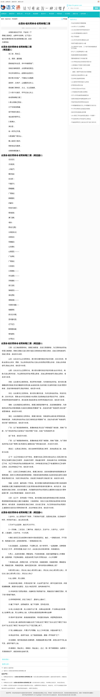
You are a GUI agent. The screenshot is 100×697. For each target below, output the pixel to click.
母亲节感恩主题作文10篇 (78, 43)
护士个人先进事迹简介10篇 (79, 51)
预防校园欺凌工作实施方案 (79, 58)
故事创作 (8, 1)
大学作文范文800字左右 (78, 88)
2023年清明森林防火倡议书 (79, 33)
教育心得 (20, 1)
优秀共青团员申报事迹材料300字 (81, 98)
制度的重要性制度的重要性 (79, 55)
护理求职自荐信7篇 (77, 85)
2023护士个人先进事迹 (78, 26)
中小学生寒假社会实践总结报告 (80, 108)
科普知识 (59, 13)
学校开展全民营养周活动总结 (80, 102)
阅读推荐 (35, 13)
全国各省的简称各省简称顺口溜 (17, 671)
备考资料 (83, 13)
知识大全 (8, 19)
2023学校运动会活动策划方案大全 (81, 61)
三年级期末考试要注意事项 (79, 92)
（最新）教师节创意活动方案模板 (81, 72)
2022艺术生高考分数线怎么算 (80, 40)
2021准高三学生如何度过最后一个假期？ (83, 115)
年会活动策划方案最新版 (78, 23)
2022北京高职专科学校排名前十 (80, 30)
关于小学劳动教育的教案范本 (80, 95)
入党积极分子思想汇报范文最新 (80, 65)
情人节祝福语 (75, 36)
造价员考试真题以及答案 (78, 112)
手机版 (65, 19)
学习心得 (27, 13)
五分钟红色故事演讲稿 (78, 78)
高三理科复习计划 (76, 68)
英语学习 (43, 13)
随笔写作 (14, 1)
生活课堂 (67, 13)
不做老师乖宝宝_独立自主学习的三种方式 (83, 122)
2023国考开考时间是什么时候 (80, 82)
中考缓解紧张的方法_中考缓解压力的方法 (83, 105)
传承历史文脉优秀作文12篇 (79, 75)
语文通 (2, 1)
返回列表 (10, 668)
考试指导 (51, 13)
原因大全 (75, 13)
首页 (2, 19)
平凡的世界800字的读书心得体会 (81, 119)
